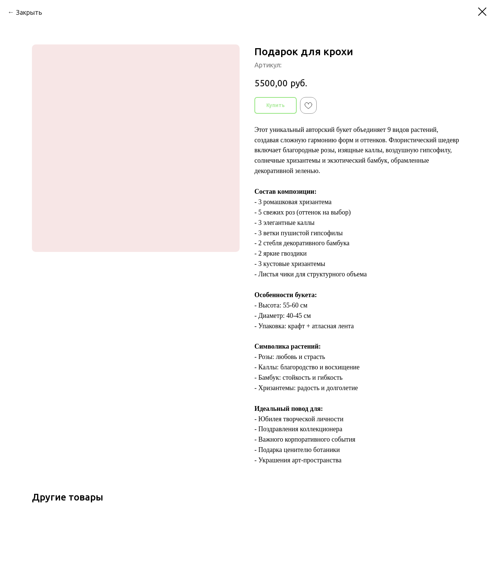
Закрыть (29, 12)
